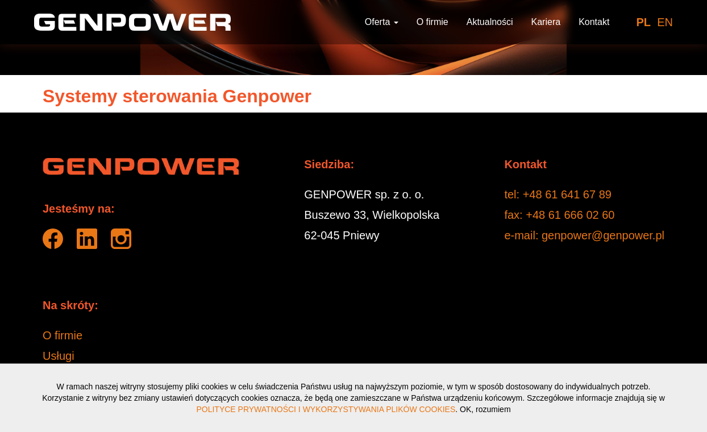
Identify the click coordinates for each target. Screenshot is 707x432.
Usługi (58, 356)
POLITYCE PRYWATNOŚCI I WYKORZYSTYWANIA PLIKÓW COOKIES (325, 409)
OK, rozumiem (485, 409)
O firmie (432, 22)
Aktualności (490, 22)
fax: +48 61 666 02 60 (559, 215)
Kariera (546, 22)
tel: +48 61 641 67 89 (558, 194)
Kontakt (594, 22)
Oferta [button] (381, 22)
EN (665, 22)
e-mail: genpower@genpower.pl (584, 235)
